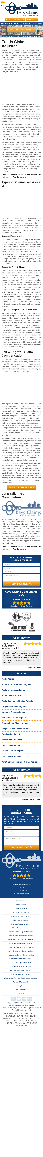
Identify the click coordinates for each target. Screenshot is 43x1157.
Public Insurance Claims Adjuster (17, 684)
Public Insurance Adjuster (13, 690)
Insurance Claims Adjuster (20, 912)
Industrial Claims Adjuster (13, 712)
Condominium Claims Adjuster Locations (20, 955)
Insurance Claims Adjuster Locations (21, 932)
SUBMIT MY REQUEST (21, 584)
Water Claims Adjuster (12, 740)
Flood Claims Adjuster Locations (20, 970)
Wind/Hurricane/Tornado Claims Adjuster (20, 762)
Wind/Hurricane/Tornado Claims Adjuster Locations (20, 978)
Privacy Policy (20, 986)
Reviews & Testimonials (20, 982)
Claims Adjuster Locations (20, 928)
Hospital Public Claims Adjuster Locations (20, 947)
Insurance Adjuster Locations (20, 924)
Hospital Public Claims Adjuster (16, 729)
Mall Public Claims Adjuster (14, 718)
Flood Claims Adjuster (12, 734)
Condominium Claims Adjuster (15, 723)
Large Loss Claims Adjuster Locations (20, 939)
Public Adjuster (8, 679)
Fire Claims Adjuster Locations (21, 963)
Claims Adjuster (21, 905)
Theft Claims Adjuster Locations (20, 974)
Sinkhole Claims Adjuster (13, 751)
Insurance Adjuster (21, 908)
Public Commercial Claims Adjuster (18, 701)
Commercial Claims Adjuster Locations (20, 936)
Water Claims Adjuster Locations (20, 966)
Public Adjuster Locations (20, 920)
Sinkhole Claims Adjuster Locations (20, 959)
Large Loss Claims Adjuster (14, 707)
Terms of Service (20, 990)
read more (7, 662)
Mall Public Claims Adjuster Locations (20, 951)
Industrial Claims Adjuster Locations (20, 943)
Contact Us (32, 19)
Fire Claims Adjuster (11, 745)
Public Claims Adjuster (12, 695)
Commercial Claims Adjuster (20, 916)
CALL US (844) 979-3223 (15, 19)
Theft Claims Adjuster (11, 756)
